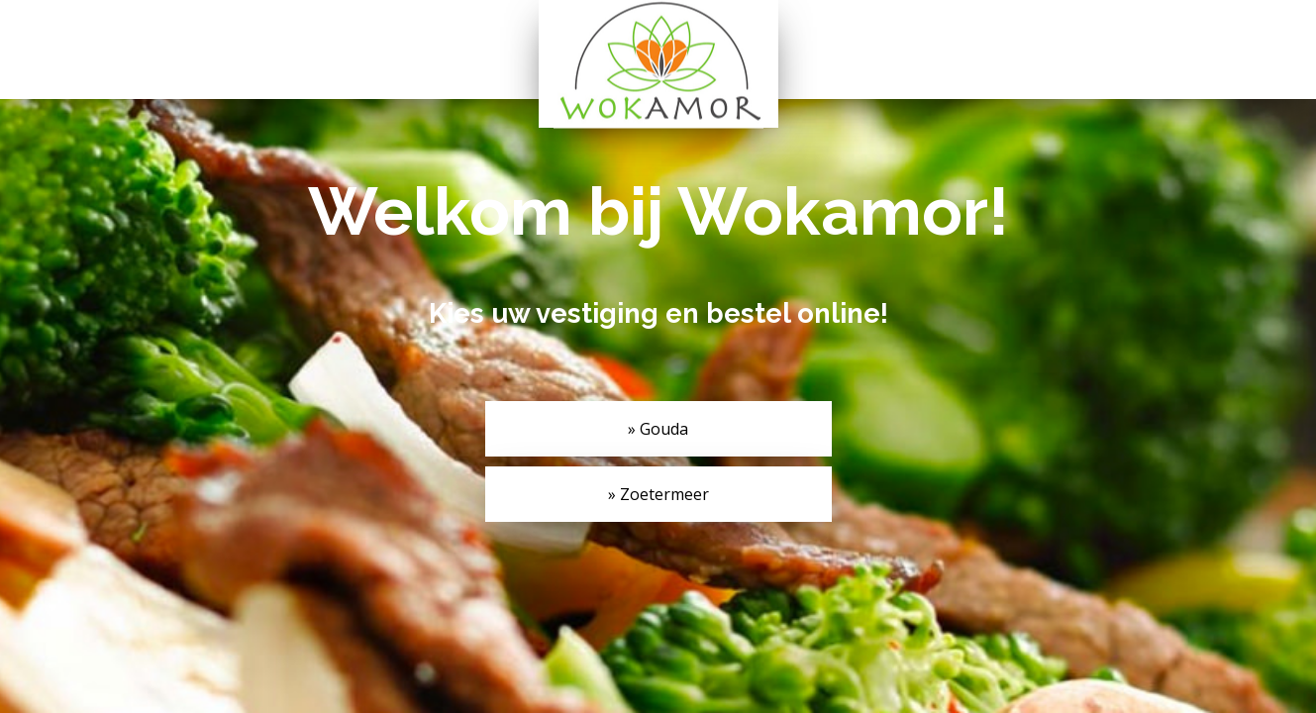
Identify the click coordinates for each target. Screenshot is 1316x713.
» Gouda (658, 429)
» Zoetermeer (658, 494)
